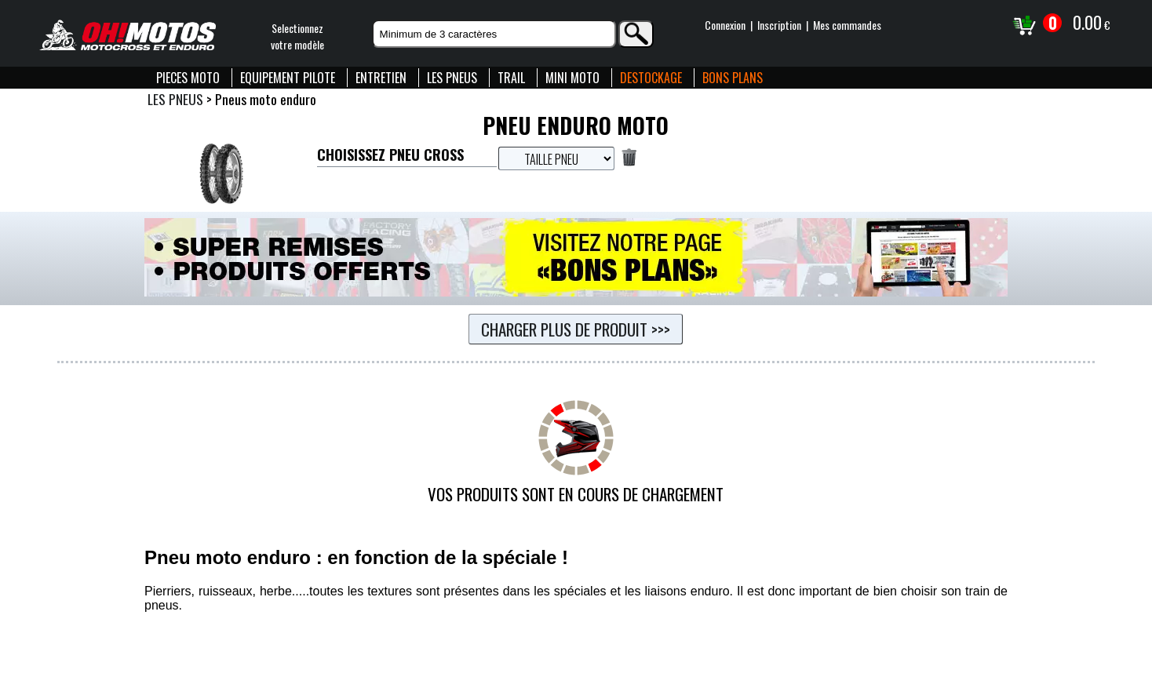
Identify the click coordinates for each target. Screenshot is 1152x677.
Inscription (779, 24)
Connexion (725, 24)
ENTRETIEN (380, 77)
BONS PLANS (732, 77)
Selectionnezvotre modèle (297, 36)
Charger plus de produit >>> (575, 329)
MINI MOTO (572, 77)
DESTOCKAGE (651, 77)
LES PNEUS (452, 77)
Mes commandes (847, 24)
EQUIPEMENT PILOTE (287, 77)
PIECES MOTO (188, 77)
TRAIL (511, 77)
